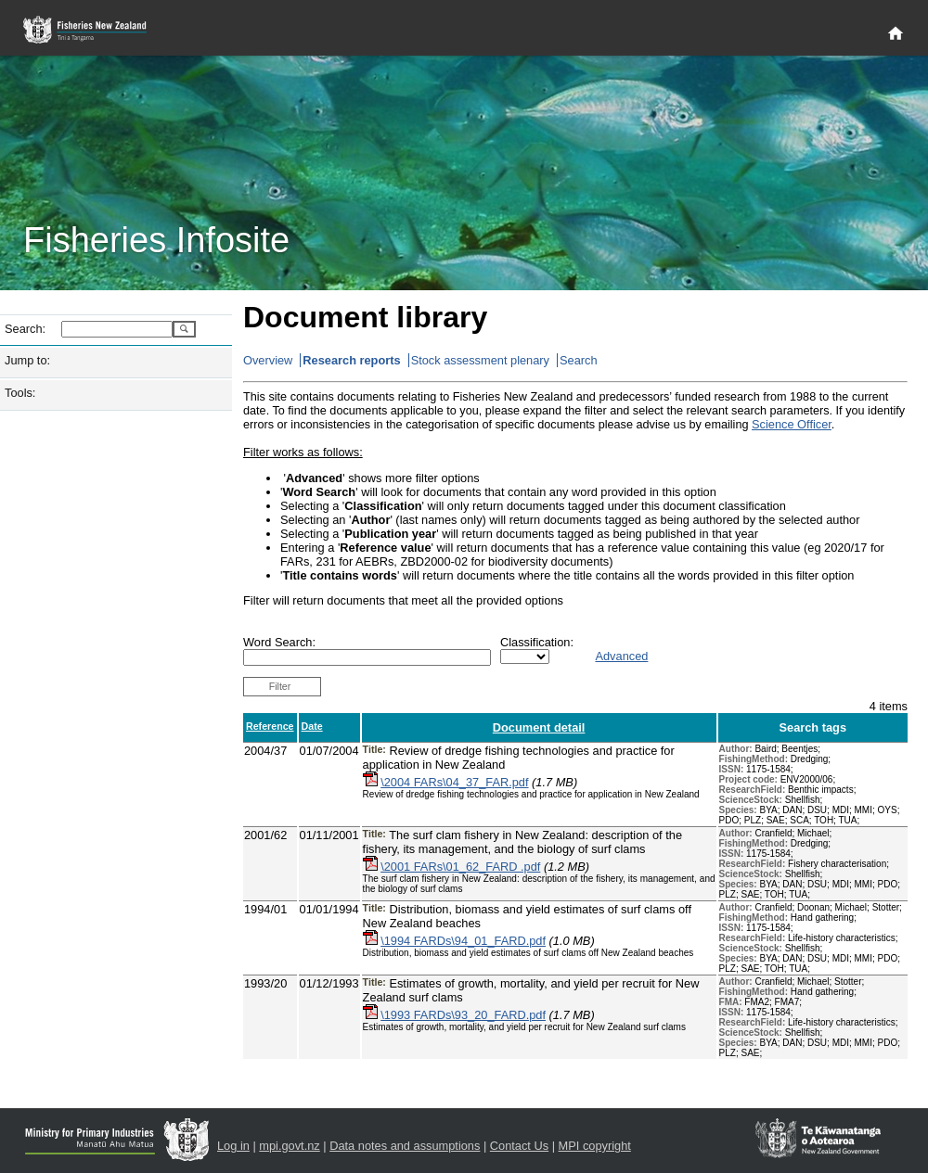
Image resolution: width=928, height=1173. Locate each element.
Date (312, 726)
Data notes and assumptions (404, 1146)
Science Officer (791, 424)
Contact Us (519, 1146)
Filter (280, 686)
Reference (270, 726)
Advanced (621, 656)
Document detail (539, 727)
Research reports (351, 360)
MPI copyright (595, 1146)
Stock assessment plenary (480, 360)
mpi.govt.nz (289, 1146)
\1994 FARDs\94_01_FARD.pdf (463, 941)
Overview (267, 360)
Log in (233, 1146)
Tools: (20, 393)
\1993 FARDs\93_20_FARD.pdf (463, 1015)
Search (579, 360)
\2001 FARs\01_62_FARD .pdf (460, 866)
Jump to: (27, 360)
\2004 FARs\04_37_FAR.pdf (454, 782)
